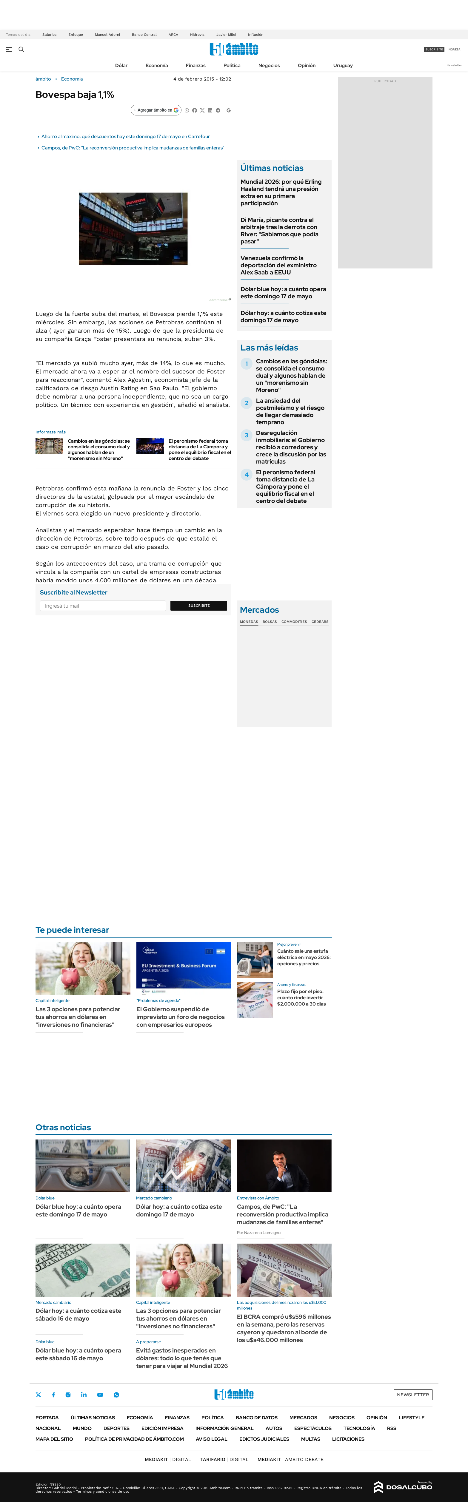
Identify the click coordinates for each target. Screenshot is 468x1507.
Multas (310, 1439)
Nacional (48, 1428)
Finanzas (196, 65)
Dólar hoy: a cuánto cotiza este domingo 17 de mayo (284, 316)
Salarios (49, 35)
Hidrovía (197, 35)
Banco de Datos (257, 1418)
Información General (224, 1428)
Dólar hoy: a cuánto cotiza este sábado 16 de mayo (78, 1314)
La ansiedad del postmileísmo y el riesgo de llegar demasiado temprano (290, 411)
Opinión (306, 65)
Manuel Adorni (107, 35)
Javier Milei (226, 35)
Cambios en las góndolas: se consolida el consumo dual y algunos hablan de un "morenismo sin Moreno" (99, 449)
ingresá (454, 49)
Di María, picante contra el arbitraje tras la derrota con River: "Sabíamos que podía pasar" (279, 230)
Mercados (303, 1418)
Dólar (121, 65)
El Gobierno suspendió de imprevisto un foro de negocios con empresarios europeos (180, 1017)
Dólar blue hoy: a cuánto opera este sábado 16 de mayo (78, 1354)
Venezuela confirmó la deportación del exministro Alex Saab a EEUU (279, 265)
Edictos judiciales (264, 1439)
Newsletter (454, 65)
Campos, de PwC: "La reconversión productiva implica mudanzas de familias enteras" (132, 148)
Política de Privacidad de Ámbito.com (134, 1439)
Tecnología (359, 1428)
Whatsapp (116, 1395)
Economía (157, 65)
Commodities (294, 622)
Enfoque (75, 35)
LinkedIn (84, 1395)
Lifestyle (411, 1418)
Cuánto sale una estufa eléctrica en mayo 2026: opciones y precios (304, 957)
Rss (391, 1428)
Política (232, 65)
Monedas (249, 622)
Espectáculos (313, 1428)
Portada (47, 1418)
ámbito (43, 79)
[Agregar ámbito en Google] (156, 110)
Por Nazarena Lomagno (259, 1232)
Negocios (269, 65)
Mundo (82, 1428)
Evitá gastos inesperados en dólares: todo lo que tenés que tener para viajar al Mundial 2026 (182, 1358)
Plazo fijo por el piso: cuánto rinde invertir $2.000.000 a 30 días (301, 997)
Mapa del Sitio (54, 1439)
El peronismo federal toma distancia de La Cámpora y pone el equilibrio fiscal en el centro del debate (200, 449)
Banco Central (144, 35)
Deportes (117, 1428)
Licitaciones (348, 1439)
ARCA (173, 35)
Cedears (320, 622)
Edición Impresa (162, 1428)
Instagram (68, 1395)
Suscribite (199, 605)
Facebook (53, 1395)
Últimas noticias (93, 1418)
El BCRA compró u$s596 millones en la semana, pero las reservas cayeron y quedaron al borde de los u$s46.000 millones (284, 1328)
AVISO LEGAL (211, 1439)
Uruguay (343, 65)
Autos (274, 1428)
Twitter (38, 1394)
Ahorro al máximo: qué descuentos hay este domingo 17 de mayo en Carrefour (125, 136)
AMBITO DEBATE (291, 1459)
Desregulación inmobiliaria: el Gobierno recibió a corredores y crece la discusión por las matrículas (291, 447)
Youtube (100, 1395)
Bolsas (270, 622)
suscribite (434, 49)
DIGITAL (168, 1459)
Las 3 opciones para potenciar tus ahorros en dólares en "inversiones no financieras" (78, 1017)
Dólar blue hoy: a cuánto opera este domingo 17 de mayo (283, 292)
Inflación (255, 35)
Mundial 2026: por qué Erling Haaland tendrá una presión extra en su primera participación (281, 192)
